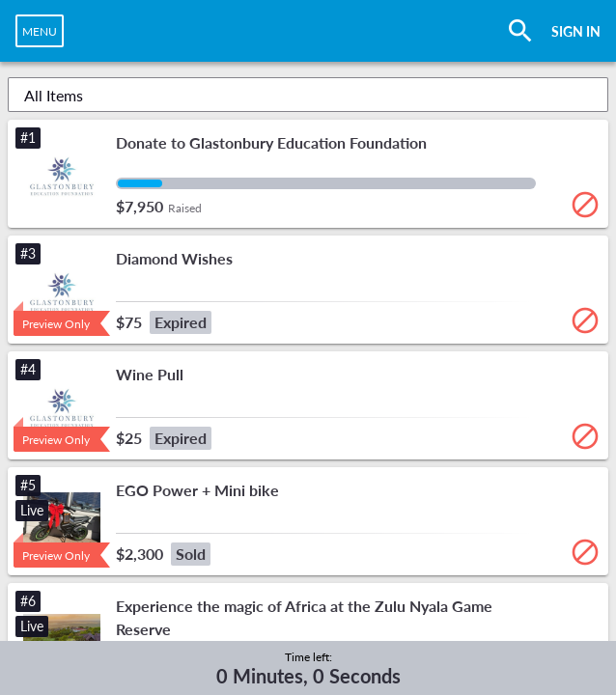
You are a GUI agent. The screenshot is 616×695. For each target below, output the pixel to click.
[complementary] (308, 668)
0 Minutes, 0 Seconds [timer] (308, 675)
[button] (308, 174)
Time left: (308, 657)
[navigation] (39, 30)
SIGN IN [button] (576, 31)
